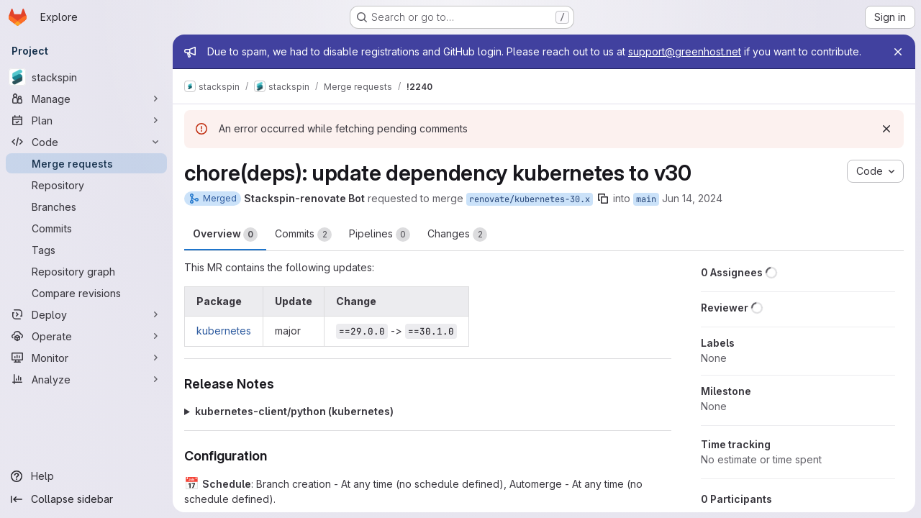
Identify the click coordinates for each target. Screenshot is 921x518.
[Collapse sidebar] (86, 499)
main (646, 199)
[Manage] (86, 98)
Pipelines (379, 234)
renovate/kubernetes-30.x (529, 199)
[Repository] (86, 185)
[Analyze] (86, 379)
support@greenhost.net (684, 51)
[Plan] (86, 120)
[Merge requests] (86, 163)
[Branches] (86, 206)
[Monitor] (86, 357)
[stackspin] (86, 77)
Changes (457, 234)
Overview (225, 234)
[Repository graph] (86, 271)
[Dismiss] (886, 128)
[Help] (86, 476)
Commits (303, 234)
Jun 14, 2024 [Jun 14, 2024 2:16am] (692, 198)
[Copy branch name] (603, 198)
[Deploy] (86, 314)
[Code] (86, 142)
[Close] (898, 51)
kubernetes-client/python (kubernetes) (294, 411)
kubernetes (223, 330)
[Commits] (86, 228)
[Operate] (86, 336)
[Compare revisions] (86, 293)
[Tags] (86, 250)
